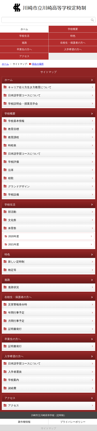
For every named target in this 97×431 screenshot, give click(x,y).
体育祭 (12, 228)
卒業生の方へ (24, 49)
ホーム (24, 29)
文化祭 (12, 220)
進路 (24, 42)
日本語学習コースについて (24, 95)
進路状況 (13, 287)
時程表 (12, 145)
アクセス (24, 56)
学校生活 (24, 35)
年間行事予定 (16, 312)
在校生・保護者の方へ (72, 42)
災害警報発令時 (17, 304)
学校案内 (13, 379)
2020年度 (13, 236)
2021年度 (13, 244)
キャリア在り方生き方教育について (29, 87)
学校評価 (13, 161)
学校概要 (73, 29)
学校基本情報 (16, 120)
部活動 (12, 211)
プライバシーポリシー (72, 421)
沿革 (11, 170)
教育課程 (13, 137)
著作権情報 (24, 421)
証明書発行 (15, 328)
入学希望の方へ (73, 49)
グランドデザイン (19, 186)
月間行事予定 (16, 320)
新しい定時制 (16, 261)
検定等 (12, 269)
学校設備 (13, 194)
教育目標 (13, 128)
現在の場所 (38, 64)
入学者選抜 (15, 371)
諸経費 (12, 388)
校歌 (11, 178)
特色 (72, 35)
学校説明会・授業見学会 (23, 103)
